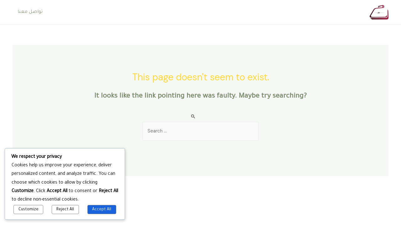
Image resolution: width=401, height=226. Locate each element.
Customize (28, 209)
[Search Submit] (193, 116)
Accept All (101, 209)
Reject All (65, 209)
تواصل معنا (30, 12)
